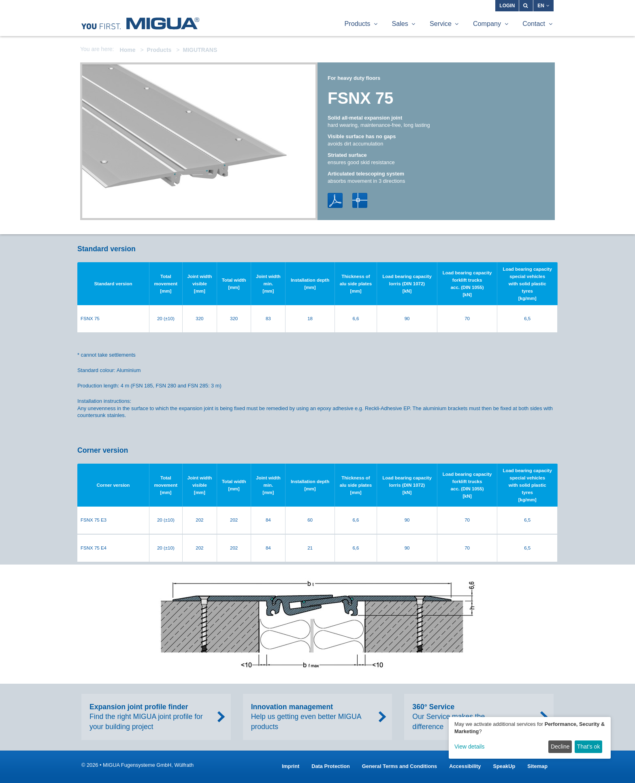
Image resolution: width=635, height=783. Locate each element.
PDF (335, 200)
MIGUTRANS (200, 50)
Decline (560, 746)
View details (469, 746)
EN (543, 6)
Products (159, 50)
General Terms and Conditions (399, 766)
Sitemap (537, 766)
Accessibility (465, 766)
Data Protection (330, 766)
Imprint (290, 766)
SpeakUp (504, 766)
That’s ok (588, 746)
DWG (359, 200)
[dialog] (530, 738)
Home (128, 50)
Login (507, 6)
